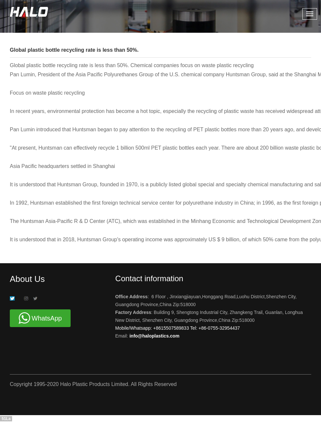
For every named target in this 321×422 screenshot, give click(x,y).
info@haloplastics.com (154, 336)
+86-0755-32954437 (218, 328)
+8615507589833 (171, 328)
